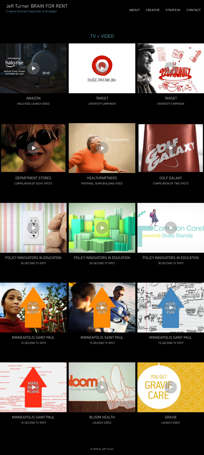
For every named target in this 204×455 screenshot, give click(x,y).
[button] (153, 10)
